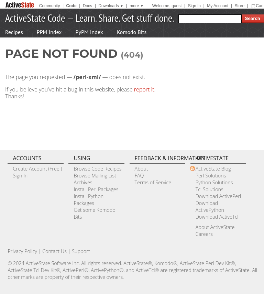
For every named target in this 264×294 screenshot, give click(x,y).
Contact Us (54, 251)
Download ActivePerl (218, 196)
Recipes (14, 32)
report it (144, 89)
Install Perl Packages (96, 189)
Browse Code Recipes (97, 168)
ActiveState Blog (213, 168)
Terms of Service (153, 182)
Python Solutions (214, 182)
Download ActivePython (210, 206)
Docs (87, 5)
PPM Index (49, 32)
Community (49, 5)
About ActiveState (215, 227)
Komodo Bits (131, 32)
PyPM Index (89, 32)
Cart (260, 5)
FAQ (139, 175)
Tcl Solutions (209, 189)
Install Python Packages (88, 199)
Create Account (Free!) (37, 168)
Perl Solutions (211, 175)
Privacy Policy (22, 251)
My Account (217, 5)
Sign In (194, 5)
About (141, 168)
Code (71, 5)
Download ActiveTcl (217, 217)
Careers (204, 234)
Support (81, 251)
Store (239, 5)
